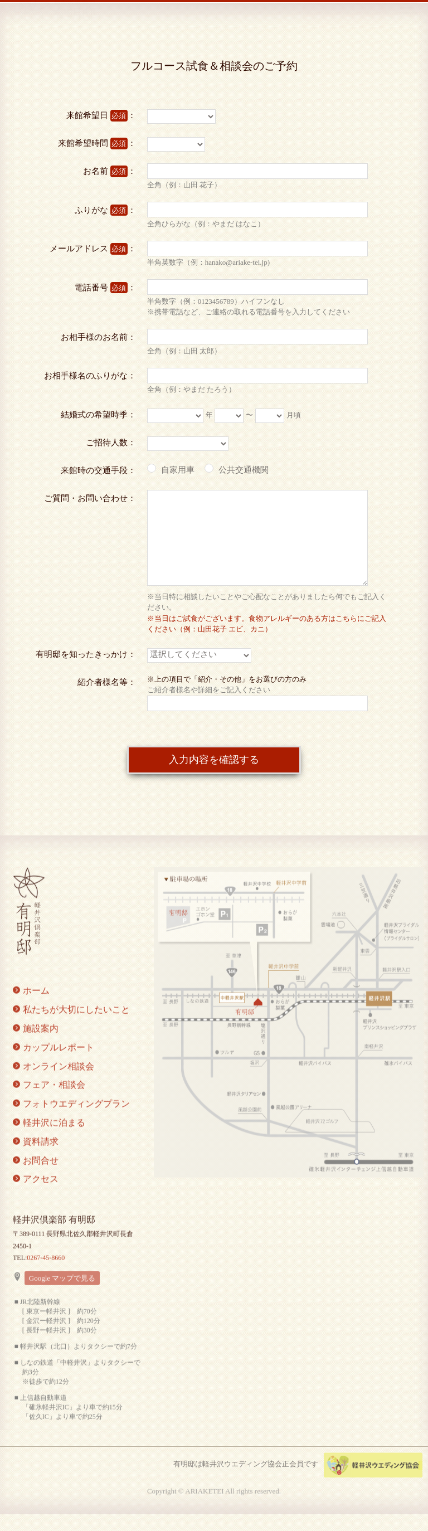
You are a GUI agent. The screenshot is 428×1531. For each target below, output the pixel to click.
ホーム (31, 1004)
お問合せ (36, 1173)
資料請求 (36, 1154)
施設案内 (36, 1041)
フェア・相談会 (49, 1098)
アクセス (36, 1192)
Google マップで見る (62, 1291)
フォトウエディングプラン (71, 1117)
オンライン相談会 (53, 1079)
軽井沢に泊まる (49, 1135)
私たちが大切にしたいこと (71, 1023)
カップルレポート (53, 1060)
